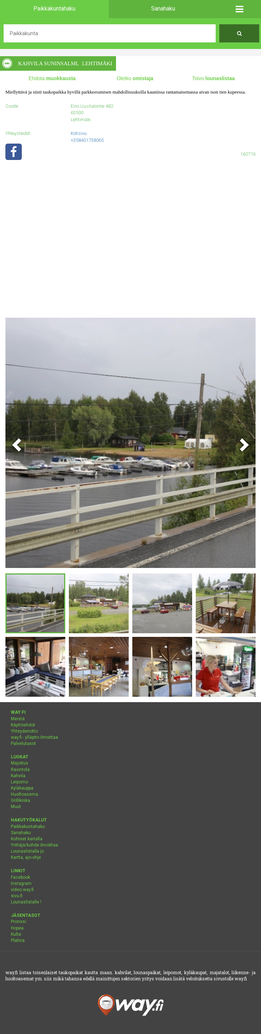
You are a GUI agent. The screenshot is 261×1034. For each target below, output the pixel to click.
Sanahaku (21, 832)
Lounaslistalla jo (27, 851)
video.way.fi (22, 889)
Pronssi (18, 921)
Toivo (213, 78)
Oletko (135, 78)
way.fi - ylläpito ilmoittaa (34, 737)
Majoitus (19, 763)
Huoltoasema (24, 794)
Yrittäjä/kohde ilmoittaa (34, 845)
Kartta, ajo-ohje (26, 857)
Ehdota (52, 78)
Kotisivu (79, 133)
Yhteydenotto (24, 731)
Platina (18, 940)
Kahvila (18, 775)
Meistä (18, 718)
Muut (16, 806)
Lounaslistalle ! (26, 902)
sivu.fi (16, 895)
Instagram (21, 883)
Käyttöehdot (23, 725)
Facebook (20, 877)
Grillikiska (20, 800)
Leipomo (19, 781)
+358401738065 (87, 140)
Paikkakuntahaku (28, 826)
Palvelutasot (23, 743)
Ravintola (20, 769)
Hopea (17, 928)
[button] (239, 9)
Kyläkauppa (22, 788)
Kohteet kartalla (26, 838)
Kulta (16, 934)
